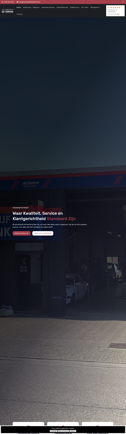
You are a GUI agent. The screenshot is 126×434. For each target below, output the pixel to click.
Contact (20, 14)
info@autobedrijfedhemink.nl (29, 2)
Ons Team (84, 7)
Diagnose (36, 7)
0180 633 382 (9, 2)
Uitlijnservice (74, 7)
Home (19, 7)
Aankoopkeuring (62, 7)
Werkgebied (94, 7)
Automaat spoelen (48, 7)
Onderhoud (27, 7)
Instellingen (53, 431)
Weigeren (73, 431)
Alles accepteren (63, 431)
